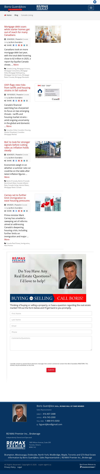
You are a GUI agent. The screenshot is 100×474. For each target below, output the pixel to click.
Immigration (25, 243)
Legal (19, 467)
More (16, 64)
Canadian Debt (11, 130)
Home (9, 15)
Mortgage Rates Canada (12, 187)
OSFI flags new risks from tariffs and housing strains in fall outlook (17, 87)
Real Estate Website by (88, 464)
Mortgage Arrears (23, 68)
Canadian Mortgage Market (14, 133)
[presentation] (29, 357)
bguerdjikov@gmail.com (50, 424)
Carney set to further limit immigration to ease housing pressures (17, 198)
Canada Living (11, 68)
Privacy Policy (10, 467)
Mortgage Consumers (12, 71)
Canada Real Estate (13, 243)
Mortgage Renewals (22, 77)
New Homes (8, 245)
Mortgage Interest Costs (12, 75)
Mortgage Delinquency (17, 73)
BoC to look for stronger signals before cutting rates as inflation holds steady (17, 146)
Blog (16, 15)
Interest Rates (24, 185)
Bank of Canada (12, 181)
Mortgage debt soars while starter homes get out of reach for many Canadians (17, 30)
